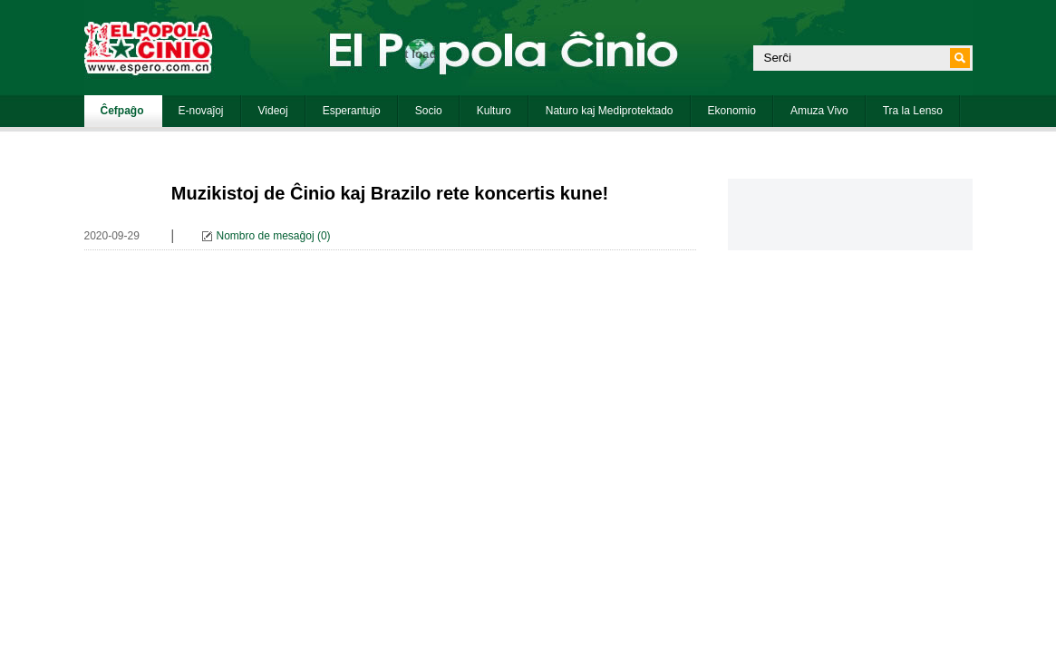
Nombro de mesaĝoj (266, 235)
